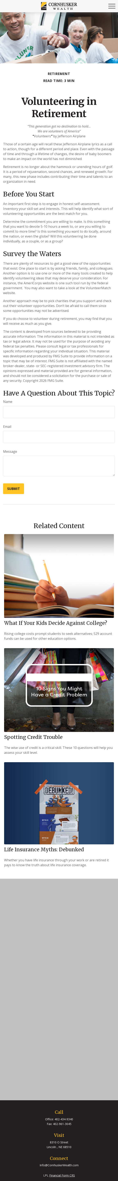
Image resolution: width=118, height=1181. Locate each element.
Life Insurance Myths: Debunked (44, 849)
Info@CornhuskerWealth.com (59, 1165)
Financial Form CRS (62, 1175)
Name (7, 401)
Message (10, 451)
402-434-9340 (64, 1119)
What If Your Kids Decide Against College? (55, 623)
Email (7, 426)
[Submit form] (13, 488)
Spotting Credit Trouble (33, 737)
